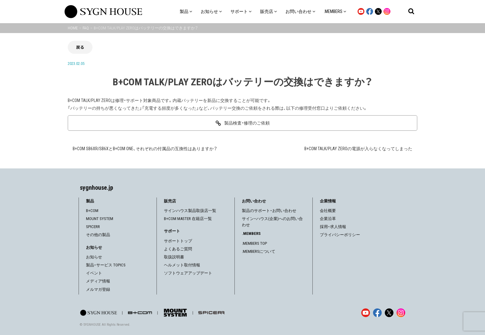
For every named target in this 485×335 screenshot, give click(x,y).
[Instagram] (401, 312)
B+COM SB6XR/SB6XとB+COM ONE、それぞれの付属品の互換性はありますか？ (145, 148)
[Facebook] (377, 312)
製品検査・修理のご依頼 (247, 123)
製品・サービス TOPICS (106, 265)
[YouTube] (365, 312)
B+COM (92, 210)
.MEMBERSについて (258, 251)
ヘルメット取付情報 (182, 265)
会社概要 (328, 210)
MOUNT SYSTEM (99, 218)
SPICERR (93, 226)
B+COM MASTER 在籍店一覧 (188, 218)
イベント (94, 273)
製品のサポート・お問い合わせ (269, 210)
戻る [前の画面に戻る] (80, 47)
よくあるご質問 (178, 249)
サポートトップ (178, 241)
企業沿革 (328, 218)
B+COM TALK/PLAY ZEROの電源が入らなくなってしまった (358, 148)
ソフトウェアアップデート (188, 273)
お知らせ (94, 257)
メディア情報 (98, 281)
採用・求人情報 (333, 226)
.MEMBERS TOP (254, 243)
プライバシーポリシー (340, 234)
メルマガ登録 (98, 289)
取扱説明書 (174, 257)
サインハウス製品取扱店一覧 (190, 210)
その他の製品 (98, 234)
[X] (389, 312)
